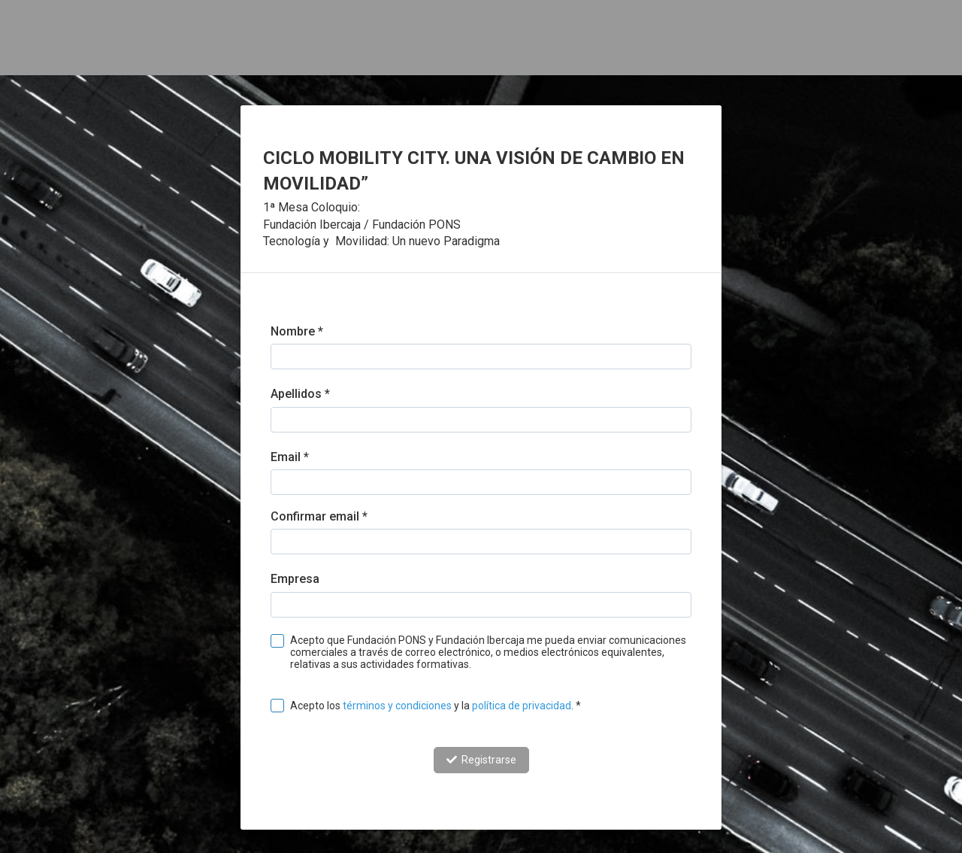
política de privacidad (521, 706)
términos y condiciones (397, 706)
